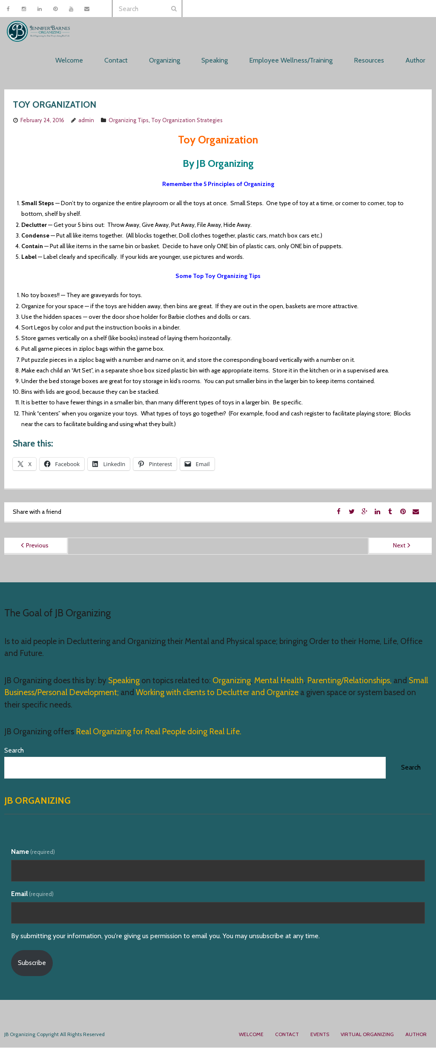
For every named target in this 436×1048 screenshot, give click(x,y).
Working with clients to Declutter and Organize (217, 693)
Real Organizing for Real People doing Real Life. (157, 732)
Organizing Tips (129, 120)
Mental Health (279, 681)
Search (14, 751)
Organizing (231, 681)
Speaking (124, 681)
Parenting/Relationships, (349, 681)
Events (319, 1035)
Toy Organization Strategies (187, 120)
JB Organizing (37, 801)
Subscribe (32, 963)
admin (86, 120)
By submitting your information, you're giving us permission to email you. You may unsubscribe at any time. (165, 936)
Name (33, 852)
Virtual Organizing (367, 1035)
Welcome (251, 1035)
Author (416, 1035)
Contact (287, 1035)
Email (32, 895)
